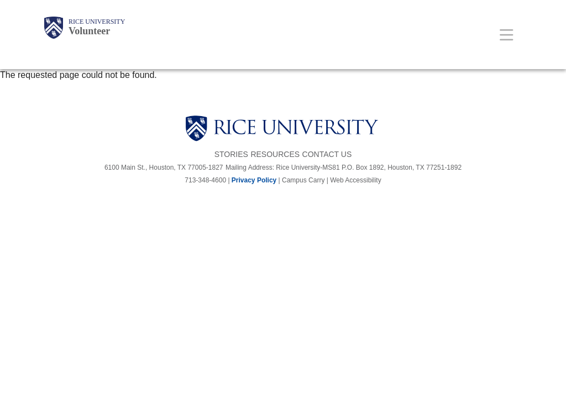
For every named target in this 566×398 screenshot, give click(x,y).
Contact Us (327, 154)
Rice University (97, 21)
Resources (275, 154)
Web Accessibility (355, 180)
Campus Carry (303, 180)
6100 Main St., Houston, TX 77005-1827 (163, 167)
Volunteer (89, 30)
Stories (231, 154)
